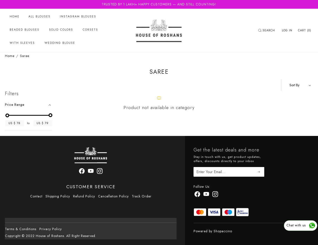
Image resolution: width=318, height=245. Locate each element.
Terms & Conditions (20, 229)
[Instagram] (215, 195)
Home (15, 16)
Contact (36, 196)
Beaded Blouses (24, 30)
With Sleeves (22, 43)
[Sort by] (297, 85)
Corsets (90, 30)
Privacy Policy (50, 229)
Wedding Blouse (60, 43)
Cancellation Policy (113, 196)
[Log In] (287, 30)
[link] (267, 30)
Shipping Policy (57, 196)
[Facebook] (197, 195)
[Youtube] (206, 195)
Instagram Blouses (78, 16)
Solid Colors (61, 30)
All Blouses (39, 16)
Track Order (142, 196)
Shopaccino (223, 231)
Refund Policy (84, 196)
